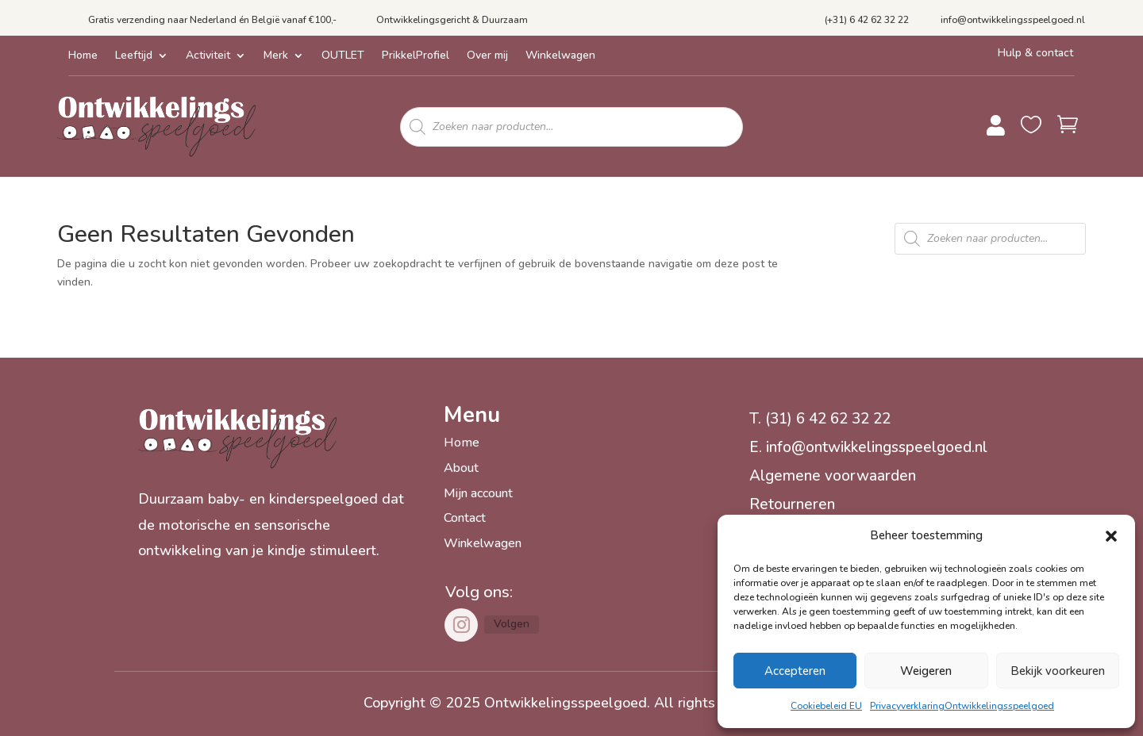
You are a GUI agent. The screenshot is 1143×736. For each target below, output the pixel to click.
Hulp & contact (1035, 52)
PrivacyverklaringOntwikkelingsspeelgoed (962, 706)
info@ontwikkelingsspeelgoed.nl (1013, 19)
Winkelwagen (560, 56)
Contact (465, 518)
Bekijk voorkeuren (1057, 671)
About (461, 468)
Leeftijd (133, 56)
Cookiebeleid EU (826, 706)
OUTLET (342, 56)
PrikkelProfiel (415, 56)
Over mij (487, 56)
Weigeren (926, 671)
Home (83, 56)
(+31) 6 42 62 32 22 (867, 19)
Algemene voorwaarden (832, 476)
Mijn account (478, 493)
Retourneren (792, 504)
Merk (276, 56)
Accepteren (795, 671)
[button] (1111, 536)
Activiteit (208, 56)
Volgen (511, 623)
